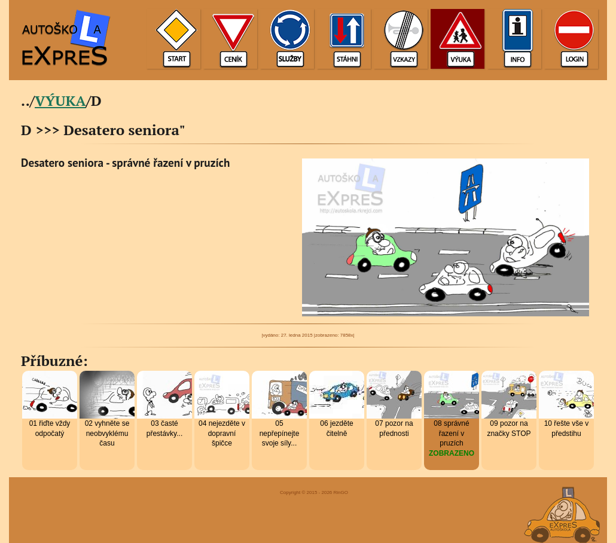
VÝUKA (60, 100)
